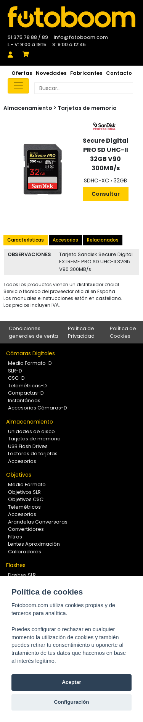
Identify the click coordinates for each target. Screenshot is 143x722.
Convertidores (26, 529)
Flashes (16, 565)
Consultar (106, 194)
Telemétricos (24, 507)
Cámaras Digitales (30, 353)
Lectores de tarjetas (33, 453)
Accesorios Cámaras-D (37, 407)
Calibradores (24, 551)
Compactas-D (26, 392)
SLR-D (15, 370)
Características (25, 240)
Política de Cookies (123, 332)
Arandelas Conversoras (37, 521)
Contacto (119, 73)
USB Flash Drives (28, 446)
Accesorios (65, 240)
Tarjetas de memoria (87, 108)
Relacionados (103, 240)
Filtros (15, 536)
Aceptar (71, 682)
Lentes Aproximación (34, 544)
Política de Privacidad (81, 332)
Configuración (71, 702)
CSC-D (16, 378)
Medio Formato (27, 484)
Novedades (51, 73)
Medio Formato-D (30, 363)
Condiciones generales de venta (33, 332)
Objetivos (18, 475)
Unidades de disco (31, 431)
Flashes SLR (22, 575)
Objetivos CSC (25, 499)
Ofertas (21, 73)
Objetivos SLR (24, 492)
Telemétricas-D (27, 385)
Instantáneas (24, 400)
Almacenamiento (29, 421)
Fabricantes (86, 73)
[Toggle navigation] (18, 85)
